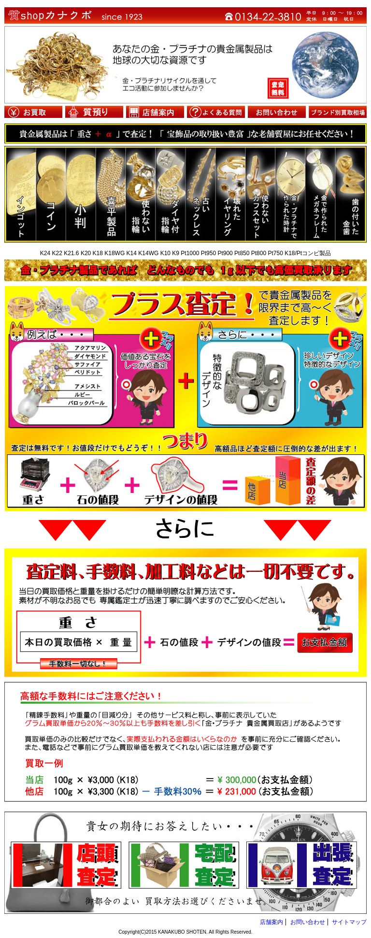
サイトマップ (349, 922)
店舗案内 (155, 112)
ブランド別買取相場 (338, 112)
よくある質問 (216, 112)
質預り (94, 112)
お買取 (33, 112)
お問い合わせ (277, 112)
